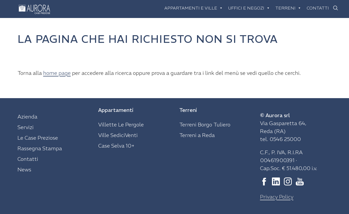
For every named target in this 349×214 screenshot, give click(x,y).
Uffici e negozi (249, 8)
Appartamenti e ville (193, 8)
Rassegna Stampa (39, 148)
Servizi (25, 127)
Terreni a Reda (197, 135)
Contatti (318, 8)
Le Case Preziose (37, 137)
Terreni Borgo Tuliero (204, 124)
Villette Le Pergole (121, 124)
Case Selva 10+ (116, 145)
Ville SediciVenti (118, 135)
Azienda (27, 116)
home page (57, 73)
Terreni (288, 8)
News (24, 169)
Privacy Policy (276, 196)
